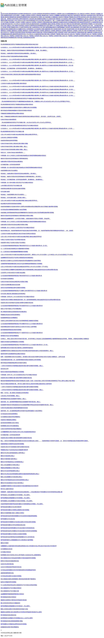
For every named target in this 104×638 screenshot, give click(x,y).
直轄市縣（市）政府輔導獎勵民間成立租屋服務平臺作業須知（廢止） (21, 401)
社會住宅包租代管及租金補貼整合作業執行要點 (14, 281)
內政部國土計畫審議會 (51, 17)
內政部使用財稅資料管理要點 (9, 140)
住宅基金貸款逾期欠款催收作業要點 (11, 576)
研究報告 (98, 30)
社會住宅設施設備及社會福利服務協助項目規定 (14, 407)
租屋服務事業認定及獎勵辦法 (9, 317)
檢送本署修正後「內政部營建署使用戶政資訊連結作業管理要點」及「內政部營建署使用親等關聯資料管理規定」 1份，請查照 (37, 230)
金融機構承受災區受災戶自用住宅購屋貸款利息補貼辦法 (17, 257)
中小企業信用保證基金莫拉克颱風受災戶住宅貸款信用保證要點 (19, 585)
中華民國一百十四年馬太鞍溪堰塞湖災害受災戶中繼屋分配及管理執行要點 (22, 98)
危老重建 (11, 22)
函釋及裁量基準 (23, 18)
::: (1, 12)
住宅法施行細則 (5, 191)
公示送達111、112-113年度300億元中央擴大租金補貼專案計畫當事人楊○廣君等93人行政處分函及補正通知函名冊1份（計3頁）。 (38, 128)
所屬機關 (56, 15)
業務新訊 (53, 13)
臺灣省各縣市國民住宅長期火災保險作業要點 (14, 534)
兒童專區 (33, 22)
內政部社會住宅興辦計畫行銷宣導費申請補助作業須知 (16, 377)
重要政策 (3, 30)
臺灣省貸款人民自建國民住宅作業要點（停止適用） (16, 495)
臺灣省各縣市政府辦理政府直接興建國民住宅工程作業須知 (17, 537)
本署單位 (33, 15)
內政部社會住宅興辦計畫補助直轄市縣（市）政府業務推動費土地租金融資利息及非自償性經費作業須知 (30, 299)
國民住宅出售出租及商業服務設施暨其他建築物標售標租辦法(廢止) (20, 474)
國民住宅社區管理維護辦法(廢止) (10, 471)
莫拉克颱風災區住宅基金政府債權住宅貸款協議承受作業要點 (18, 558)
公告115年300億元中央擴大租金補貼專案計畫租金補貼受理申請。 (19, 134)
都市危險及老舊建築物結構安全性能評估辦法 (14, 362)
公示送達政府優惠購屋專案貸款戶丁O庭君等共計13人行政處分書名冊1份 (22, 332)
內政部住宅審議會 (63, 17)
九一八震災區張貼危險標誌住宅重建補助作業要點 (15, 248)
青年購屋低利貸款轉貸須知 (8, 615)
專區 (45, 34)
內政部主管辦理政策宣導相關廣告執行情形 (37, 25)
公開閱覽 (58, 13)
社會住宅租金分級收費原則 (8, 119)
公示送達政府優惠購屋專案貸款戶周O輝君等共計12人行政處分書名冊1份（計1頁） (24, 344)
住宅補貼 (6, 22)
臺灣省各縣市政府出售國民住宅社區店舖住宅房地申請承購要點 (19, 531)
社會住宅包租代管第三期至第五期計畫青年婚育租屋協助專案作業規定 (21, 74)
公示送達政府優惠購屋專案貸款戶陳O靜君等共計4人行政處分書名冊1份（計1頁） (24, 245)
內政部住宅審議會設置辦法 (8, 419)
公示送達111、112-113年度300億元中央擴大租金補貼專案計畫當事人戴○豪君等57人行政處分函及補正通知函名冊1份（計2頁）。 (38, 62)
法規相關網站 (43, 24)
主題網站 (8, 30)
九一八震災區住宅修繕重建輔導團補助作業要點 (14, 251)
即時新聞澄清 (46, 13)
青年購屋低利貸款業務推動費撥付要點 (12, 621)
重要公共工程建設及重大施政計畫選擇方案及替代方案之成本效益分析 (70, 25)
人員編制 (22, 15)
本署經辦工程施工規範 (64, 32)
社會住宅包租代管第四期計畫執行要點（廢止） (14, 149)
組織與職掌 (76, 27)
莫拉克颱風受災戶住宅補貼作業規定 (11, 588)
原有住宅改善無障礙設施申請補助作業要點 (13, 287)
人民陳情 (58, 20)
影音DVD (6, 32)
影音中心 (92, 20)
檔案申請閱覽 (65, 20)
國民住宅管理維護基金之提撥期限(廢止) (12, 462)
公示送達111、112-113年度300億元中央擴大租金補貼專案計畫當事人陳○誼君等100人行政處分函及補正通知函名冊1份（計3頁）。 (38, 89)
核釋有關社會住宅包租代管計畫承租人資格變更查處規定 (17, 347)
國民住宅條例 (4, 543)
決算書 (8, 27)
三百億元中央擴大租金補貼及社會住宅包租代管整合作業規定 (18, 233)
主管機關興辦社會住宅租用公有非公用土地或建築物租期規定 (18, 431)
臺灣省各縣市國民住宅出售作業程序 (11, 507)
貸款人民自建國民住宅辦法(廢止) (10, 465)
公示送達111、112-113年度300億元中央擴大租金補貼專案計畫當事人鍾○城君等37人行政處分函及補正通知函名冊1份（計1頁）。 (38, 59)
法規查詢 (23, 24)
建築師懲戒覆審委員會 (23, 17)
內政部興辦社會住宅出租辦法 (9, 170)
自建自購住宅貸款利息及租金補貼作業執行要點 (14, 224)
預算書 (4, 27)
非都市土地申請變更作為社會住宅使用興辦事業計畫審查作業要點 (19, 320)
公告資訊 (34, 13)
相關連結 (98, 36)
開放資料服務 (99, 18)
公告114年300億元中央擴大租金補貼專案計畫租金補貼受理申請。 (19, 200)
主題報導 (39, 22)
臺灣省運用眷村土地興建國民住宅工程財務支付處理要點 (17, 540)
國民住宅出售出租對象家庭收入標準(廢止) (13, 452)
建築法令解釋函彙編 (58, 27)
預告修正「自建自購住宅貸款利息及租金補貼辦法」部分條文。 (19, 53)
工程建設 (22, 22)
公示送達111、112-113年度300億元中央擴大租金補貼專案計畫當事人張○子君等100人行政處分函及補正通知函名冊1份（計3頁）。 (38, 80)
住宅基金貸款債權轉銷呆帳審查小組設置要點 (14, 209)
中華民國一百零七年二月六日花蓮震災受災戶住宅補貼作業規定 (19, 374)
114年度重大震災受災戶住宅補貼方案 (11, 185)
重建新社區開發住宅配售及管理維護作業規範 (14, 600)
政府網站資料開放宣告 (24, 13)
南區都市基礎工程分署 (86, 29)
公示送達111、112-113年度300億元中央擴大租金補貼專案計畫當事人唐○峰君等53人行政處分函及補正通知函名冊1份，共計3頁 (37, 65)
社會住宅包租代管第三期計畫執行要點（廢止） (14, 146)
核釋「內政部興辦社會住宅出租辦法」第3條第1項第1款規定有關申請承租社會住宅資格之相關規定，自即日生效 (33, 356)
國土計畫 (97, 20)
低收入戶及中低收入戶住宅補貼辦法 (11, 308)
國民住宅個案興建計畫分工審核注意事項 (12, 513)
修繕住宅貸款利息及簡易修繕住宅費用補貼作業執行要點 (17, 215)
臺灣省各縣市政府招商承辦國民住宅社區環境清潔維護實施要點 (19, 516)
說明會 (74, 18)
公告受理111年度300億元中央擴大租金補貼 (13, 272)
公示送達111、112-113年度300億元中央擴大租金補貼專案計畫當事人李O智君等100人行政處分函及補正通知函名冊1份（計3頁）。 (38, 92)
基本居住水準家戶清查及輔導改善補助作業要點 (14, 56)
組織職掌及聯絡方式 (42, 18)
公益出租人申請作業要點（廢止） (10, 395)
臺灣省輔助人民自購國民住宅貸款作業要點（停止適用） (17, 501)
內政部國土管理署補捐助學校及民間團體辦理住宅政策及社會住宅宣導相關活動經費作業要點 (27, 212)
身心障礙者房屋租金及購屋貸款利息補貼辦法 (14, 311)
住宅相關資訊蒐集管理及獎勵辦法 (10, 416)
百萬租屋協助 (46, 22)
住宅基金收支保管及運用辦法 (9, 413)
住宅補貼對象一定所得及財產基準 (10, 434)
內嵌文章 (93, 36)
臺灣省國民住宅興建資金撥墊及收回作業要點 (14, 624)
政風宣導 (73, 32)
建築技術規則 (35, 24)
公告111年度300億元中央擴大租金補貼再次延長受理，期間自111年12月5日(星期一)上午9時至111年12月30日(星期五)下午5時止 (37, 254)
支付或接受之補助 (66, 18)
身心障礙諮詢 (73, 20)
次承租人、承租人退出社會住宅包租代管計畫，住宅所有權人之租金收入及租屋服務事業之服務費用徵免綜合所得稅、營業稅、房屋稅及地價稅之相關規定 (45, 338)
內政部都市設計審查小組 (37, 17)
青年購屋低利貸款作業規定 (8, 597)
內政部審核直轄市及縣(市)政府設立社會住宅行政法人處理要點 (19, 326)
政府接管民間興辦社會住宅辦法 (10, 422)
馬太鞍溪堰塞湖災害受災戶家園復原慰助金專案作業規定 (17, 104)
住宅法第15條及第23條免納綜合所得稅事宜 (13, 293)
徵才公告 (76, 13)
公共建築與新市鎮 (96, 22)
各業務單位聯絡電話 (83, 20)
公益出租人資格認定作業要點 (9, 137)
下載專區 (12, 32)
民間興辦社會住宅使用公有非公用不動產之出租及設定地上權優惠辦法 (21, 555)
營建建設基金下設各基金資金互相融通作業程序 (14, 449)
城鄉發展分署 (49, 29)
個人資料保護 (91, 18)
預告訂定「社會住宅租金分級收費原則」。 (13, 152)
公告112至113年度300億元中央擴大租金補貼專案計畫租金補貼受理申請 (21, 236)
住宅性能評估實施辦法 (7, 278)
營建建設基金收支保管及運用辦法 (10, 314)
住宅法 (3, 77)
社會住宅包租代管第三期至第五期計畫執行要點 (14, 143)
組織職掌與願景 (8, 15)
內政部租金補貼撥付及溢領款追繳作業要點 (13, 188)
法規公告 (64, 13)
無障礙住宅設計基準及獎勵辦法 (10, 335)
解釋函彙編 (70, 13)
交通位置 (80, 30)
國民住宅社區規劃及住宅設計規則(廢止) (12, 483)
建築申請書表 (36, 32)
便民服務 (47, 20)
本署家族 (28, 15)
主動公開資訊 (93, 17)
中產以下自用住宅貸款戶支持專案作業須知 (13, 239)
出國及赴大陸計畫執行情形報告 (15, 25)
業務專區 (39, 15)
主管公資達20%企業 (19, 20)
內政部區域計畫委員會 (66, 15)
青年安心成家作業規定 (7, 489)
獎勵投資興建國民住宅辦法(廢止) (10, 468)
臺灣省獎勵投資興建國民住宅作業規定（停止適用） (16, 606)
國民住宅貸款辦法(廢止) (8, 456)
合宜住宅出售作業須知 (7, 564)
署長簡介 (93, 13)
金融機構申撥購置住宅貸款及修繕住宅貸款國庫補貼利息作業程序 (19, 486)
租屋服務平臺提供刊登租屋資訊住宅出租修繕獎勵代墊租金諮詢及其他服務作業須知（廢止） (27, 404)
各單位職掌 (16, 15)
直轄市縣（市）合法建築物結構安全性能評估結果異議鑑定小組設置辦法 (21, 410)
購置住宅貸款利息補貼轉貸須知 (10, 561)
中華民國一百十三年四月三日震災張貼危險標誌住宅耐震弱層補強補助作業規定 (23, 155)
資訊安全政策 (4, 13)
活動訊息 (82, 13)
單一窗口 (52, 20)
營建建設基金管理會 (75, 17)
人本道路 (17, 22)
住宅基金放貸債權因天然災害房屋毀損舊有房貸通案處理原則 (18, 570)
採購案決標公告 (13, 29)
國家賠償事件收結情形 (7, 20)
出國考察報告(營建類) (86, 24)
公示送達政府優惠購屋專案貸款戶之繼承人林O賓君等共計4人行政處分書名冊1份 (24, 290)
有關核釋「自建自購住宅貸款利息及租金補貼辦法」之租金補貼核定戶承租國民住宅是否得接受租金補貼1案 (31, 492)
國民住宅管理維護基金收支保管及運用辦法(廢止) (15, 480)
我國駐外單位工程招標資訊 (26, 29)
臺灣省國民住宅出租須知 (8, 519)
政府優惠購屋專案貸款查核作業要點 (11, 329)
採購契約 (58, 18)
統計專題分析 (68, 24)
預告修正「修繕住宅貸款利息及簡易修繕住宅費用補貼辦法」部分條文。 (21, 176)
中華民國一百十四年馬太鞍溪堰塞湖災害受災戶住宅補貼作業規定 (19, 125)
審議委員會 (45, 15)
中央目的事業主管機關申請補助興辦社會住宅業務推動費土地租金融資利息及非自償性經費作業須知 (29, 269)
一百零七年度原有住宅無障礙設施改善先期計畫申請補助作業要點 (19, 386)
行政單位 (51, 15)
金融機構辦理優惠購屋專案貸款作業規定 (12, 594)
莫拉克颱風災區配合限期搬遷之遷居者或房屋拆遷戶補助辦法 (18, 579)
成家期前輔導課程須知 (7, 573)
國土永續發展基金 (35, 27)
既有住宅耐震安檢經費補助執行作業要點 (12, 371)
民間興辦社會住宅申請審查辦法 (10, 425)
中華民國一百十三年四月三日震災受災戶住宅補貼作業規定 (17, 227)
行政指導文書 (32, 18)
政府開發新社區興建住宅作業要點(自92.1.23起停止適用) (17, 618)
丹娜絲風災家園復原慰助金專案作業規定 (12, 113)
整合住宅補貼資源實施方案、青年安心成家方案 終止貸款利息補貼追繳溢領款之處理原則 (26, 383)
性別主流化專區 (39, 20)
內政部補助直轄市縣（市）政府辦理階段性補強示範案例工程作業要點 (21, 359)
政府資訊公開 (85, 17)
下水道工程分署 (97, 29)
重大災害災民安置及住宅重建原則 (10, 603)
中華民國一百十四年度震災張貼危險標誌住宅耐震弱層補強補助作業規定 (21, 167)
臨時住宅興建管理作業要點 (8, 582)
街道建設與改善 (63, 22)
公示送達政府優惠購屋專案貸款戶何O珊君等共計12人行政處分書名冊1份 (22, 323)
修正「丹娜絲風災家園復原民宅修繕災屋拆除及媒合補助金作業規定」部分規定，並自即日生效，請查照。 (31, 116)
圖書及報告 (92, 30)
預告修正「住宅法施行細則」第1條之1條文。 (14, 197)
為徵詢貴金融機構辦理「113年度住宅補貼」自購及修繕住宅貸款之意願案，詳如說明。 (26, 218)
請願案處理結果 (96, 27)
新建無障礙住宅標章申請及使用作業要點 (12, 443)
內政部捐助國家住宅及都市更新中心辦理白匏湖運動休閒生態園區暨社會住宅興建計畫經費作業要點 (29, 206)
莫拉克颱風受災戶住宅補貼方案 (10, 591)
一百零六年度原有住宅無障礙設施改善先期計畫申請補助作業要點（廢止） (22, 365)
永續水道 (28, 22)
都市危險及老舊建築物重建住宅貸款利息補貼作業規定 (16, 110)
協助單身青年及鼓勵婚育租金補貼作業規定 (13, 353)
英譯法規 (28, 24)
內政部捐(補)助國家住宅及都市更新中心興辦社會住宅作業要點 (19, 107)
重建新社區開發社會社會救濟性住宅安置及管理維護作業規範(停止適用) (21, 612)
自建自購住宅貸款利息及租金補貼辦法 (12, 161)
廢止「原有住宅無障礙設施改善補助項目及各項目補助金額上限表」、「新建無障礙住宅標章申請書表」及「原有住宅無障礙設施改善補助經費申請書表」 (45, 440)
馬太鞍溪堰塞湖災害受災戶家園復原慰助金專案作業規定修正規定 (19, 44)
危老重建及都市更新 (74, 22)
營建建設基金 (15, 27)
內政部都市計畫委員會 (79, 15)
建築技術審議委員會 (11, 17)
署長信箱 (7, 24)
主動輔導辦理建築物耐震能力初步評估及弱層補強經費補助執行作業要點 (21, 263)
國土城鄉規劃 (54, 22)
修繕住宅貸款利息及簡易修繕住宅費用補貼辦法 (14, 158)
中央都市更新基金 (24, 27)
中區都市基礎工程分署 (72, 29)
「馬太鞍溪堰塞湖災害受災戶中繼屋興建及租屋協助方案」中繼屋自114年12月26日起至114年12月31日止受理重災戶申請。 (36, 101)
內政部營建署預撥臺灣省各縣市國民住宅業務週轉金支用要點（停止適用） (22, 504)
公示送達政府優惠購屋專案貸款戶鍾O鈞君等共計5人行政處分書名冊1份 (21, 275)
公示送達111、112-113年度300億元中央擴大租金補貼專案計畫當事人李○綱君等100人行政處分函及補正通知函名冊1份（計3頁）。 (38, 95)
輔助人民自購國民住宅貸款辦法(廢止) (11, 477)
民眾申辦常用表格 (20, 32)
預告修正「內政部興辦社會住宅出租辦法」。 (14, 194)
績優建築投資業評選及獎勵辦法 (10, 627)
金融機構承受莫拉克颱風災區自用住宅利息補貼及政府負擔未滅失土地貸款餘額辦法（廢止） (27, 350)
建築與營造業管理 (85, 22)
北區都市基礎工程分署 (59, 29)
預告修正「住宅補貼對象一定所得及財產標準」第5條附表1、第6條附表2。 (22, 68)
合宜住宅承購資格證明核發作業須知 (11, 567)
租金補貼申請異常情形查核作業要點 (11, 203)
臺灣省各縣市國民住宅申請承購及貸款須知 (13, 525)
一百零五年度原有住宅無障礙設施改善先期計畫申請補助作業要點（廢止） (22, 389)
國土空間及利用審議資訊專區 (49, 32)
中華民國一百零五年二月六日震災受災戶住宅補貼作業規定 (17, 296)
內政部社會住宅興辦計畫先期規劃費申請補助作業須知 (16, 437)
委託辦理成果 (76, 24)
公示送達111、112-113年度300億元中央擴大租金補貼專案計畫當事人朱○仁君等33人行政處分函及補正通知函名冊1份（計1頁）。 (38, 47)
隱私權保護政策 (13, 13)
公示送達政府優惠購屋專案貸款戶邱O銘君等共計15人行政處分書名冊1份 (22, 305)
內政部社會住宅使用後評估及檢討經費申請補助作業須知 (17, 302)
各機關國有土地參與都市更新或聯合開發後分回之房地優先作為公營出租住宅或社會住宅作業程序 (29, 546)
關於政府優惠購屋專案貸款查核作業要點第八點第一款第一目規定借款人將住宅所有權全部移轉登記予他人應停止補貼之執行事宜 (38, 380)
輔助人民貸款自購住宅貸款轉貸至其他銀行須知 (14, 609)
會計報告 (43, 27)
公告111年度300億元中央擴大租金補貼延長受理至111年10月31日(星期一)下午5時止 (24, 266)
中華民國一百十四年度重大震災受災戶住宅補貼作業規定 (17, 182)
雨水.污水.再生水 (15, 24)
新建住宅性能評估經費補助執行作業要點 (12, 341)
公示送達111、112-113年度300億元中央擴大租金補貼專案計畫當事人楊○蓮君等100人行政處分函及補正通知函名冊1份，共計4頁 (37, 86)
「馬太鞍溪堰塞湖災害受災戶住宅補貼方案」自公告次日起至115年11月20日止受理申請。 (26, 122)
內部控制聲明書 (30, 20)
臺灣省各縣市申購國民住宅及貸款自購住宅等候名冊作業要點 (18, 522)
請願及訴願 (52, 18)
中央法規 (99, 17)
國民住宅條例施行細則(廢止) (9, 459)
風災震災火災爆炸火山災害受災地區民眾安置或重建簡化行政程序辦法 (21, 260)
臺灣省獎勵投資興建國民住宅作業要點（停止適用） (16, 498)
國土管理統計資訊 (58, 24)
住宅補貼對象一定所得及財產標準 (10, 164)
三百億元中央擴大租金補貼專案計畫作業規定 (14, 83)
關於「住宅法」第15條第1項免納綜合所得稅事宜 (15, 392)
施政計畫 (50, 24)
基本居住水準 (4, 368)
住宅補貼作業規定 (6, 552)
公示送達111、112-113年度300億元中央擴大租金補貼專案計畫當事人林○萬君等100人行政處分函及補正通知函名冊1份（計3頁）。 (38, 71)
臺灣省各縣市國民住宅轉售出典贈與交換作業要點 (15, 510)
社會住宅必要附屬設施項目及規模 (10, 284)
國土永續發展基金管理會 (27, 37)
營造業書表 (29, 32)
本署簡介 (87, 13)
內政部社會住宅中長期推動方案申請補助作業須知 (15, 446)
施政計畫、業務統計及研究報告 (10, 18)
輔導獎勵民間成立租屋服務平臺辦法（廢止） (14, 398)
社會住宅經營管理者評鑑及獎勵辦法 (11, 428)
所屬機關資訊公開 (81, 18)
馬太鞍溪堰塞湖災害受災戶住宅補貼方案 (12, 131)
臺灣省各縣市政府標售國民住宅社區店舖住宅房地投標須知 (17, 528)
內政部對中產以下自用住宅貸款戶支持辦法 (13, 242)
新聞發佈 (39, 13)
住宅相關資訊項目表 (6, 549)
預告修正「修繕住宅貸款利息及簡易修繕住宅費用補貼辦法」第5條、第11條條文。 (24, 50)
